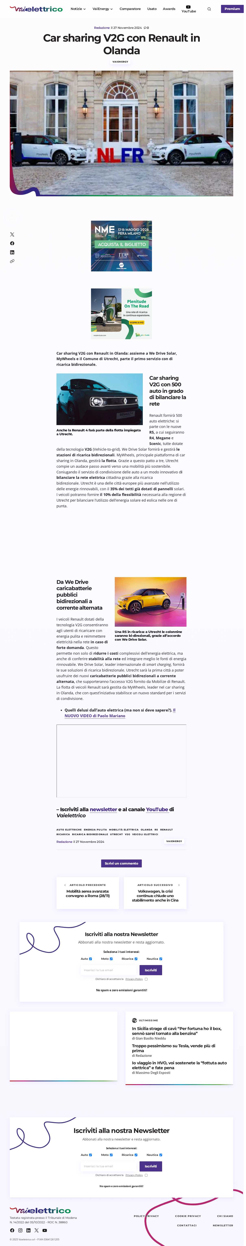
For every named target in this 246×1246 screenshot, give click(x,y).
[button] (209, 9)
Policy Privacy (146, 1216)
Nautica (153, 959)
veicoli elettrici (145, 835)
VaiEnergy (120, 62)
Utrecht (116, 835)
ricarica (63, 835)
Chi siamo (225, 1216)
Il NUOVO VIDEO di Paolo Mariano (120, 713)
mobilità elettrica (124, 830)
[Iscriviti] (149, 970)
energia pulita (95, 830)
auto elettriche (69, 830)
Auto (87, 959)
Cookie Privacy (188, 1216)
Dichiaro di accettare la (121, 979)
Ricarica (129, 959)
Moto (107, 959)
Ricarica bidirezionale (90, 835)
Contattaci (187, 1225)
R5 (156, 830)
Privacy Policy (134, 979)
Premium (232, 9)
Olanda (147, 830)
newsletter (103, 810)
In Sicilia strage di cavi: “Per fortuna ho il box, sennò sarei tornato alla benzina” (176, 1031)
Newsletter (223, 1225)
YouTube (157, 810)
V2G (127, 835)
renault (166, 830)
